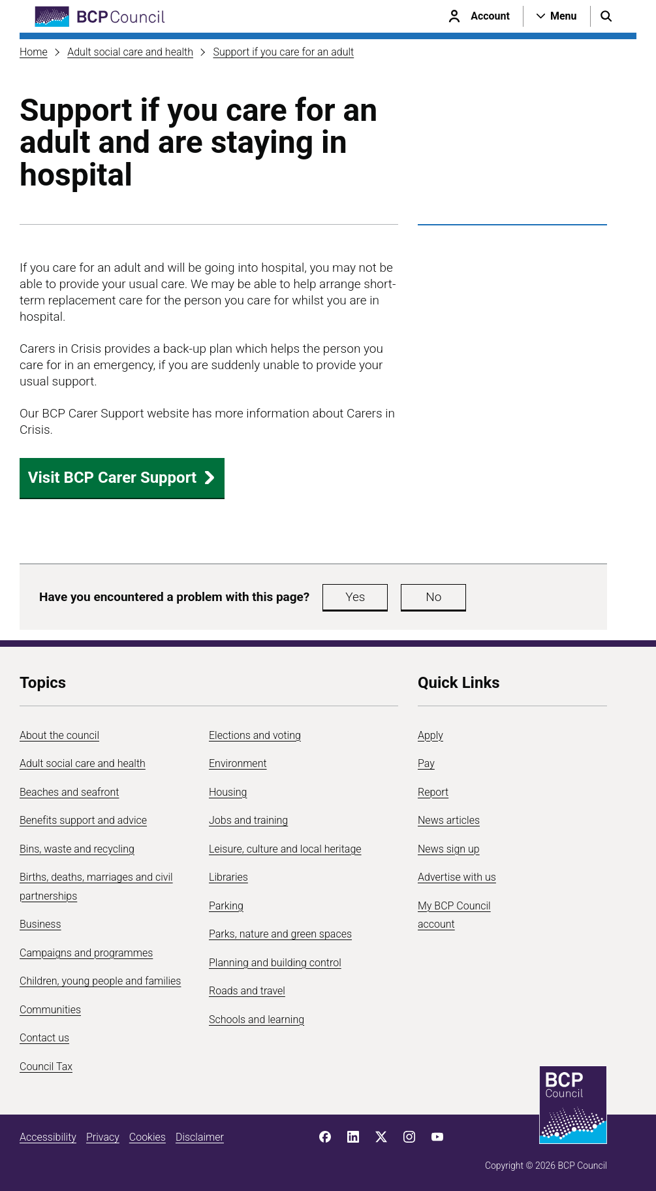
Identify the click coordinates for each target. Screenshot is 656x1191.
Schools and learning (256, 1019)
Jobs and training (248, 820)
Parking (226, 906)
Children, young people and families (100, 981)
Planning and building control (275, 962)
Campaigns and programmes (86, 953)
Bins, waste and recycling (77, 849)
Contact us (44, 1038)
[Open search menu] (606, 16)
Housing (228, 792)
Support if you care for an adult (283, 52)
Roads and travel (247, 991)
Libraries (228, 877)
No (433, 596)
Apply (430, 735)
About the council (59, 735)
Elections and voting (255, 735)
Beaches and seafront (69, 792)
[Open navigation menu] (557, 16)
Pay (426, 763)
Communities (50, 1009)
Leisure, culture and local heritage (285, 849)
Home (34, 52)
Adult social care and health (130, 52)
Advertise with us (457, 877)
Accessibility (48, 1137)
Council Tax (46, 1066)
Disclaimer (200, 1137)
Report (433, 792)
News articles (449, 820)
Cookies (147, 1137)
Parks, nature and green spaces (280, 934)
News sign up (449, 849)
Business (40, 924)
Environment (238, 763)
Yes (355, 596)
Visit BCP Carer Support (122, 477)
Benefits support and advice (83, 820)
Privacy (102, 1137)
